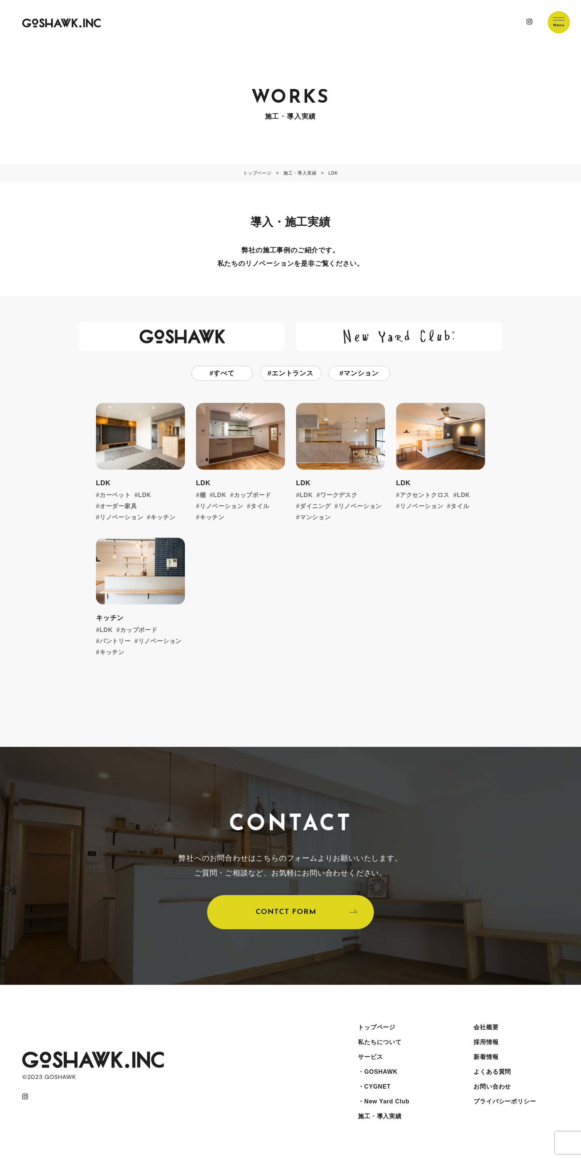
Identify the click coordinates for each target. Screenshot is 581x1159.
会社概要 (486, 1027)
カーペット (115, 495)
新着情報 (486, 1057)
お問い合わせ (492, 1086)
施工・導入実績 (380, 1116)
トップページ (376, 1027)
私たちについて (380, 1042)
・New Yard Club (383, 1101)
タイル (259, 506)
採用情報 (486, 1042)
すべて (223, 373)
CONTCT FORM (286, 912)
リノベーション (121, 517)
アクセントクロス (424, 495)
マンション (360, 373)
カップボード (252, 495)
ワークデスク (339, 495)
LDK (144, 495)
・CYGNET (374, 1086)
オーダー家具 (118, 506)
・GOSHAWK (378, 1072)
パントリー (115, 641)
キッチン (162, 517)
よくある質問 (492, 1072)
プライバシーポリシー (505, 1101)
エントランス (292, 373)
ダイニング (315, 506)
